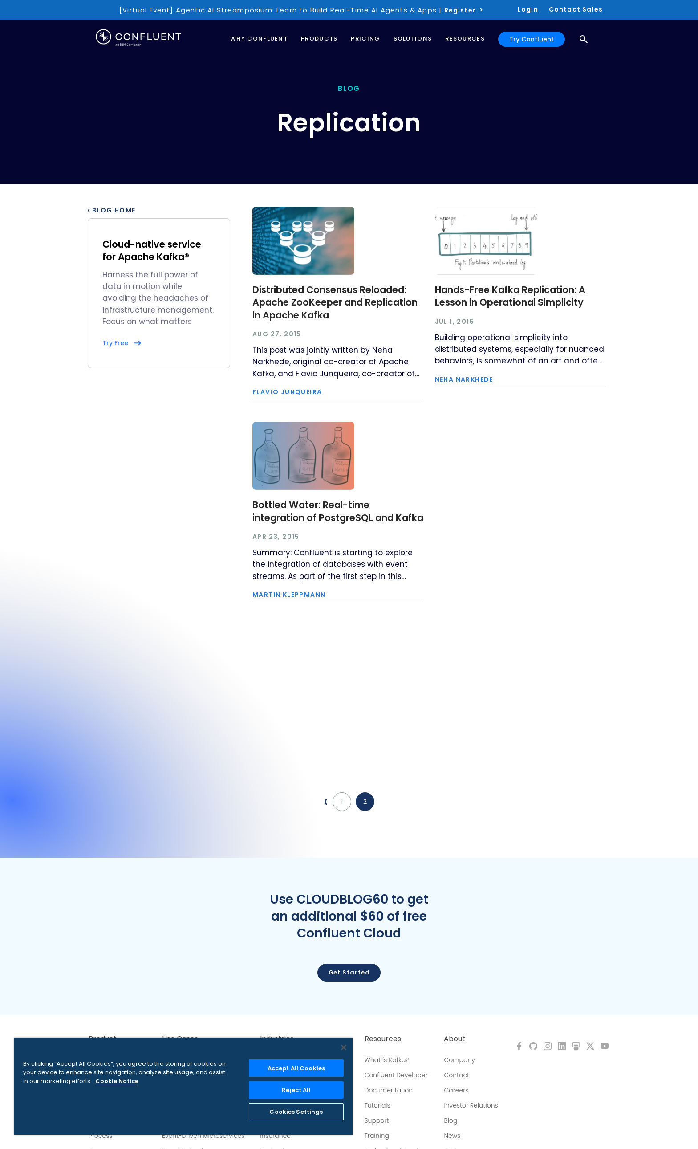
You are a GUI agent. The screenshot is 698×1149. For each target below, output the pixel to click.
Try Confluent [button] (531, 39)
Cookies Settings (296, 1112)
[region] (183, 1086)
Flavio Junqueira (287, 391)
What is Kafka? (387, 1059)
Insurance (275, 1135)
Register (460, 10)
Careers (456, 1090)
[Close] (343, 1047)
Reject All (296, 1090)
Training (377, 1135)
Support (377, 1120)
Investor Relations (471, 1105)
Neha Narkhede (464, 379)
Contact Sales (576, 9)
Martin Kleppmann (288, 594)
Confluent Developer (396, 1075)
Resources (383, 1039)
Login (528, 9)
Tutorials (377, 1105)
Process (101, 1135)
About (454, 1039)
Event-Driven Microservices (203, 1135)
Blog (450, 1120)
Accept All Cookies (296, 1068)
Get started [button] (349, 972)
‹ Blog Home (111, 210)
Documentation (389, 1090)
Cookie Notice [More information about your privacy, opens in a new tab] (116, 1081)
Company (459, 1059)
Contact (456, 1075)
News (452, 1135)
